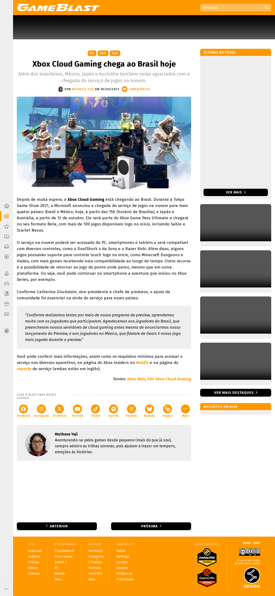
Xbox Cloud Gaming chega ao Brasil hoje (104, 64)
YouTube (77, 410)
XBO (103, 53)
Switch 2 (60, 562)
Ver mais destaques (234, 392)
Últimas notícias (220, 52)
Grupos (167, 410)
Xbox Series (63, 557)
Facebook (23, 410)
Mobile (59, 574)
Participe (123, 557)
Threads (131, 410)
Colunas (34, 574)
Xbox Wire (136, 378)
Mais (185, 410)
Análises (34, 557)
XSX (115, 53)
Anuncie (122, 568)
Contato (122, 562)
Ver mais (236, 192)
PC (92, 53)
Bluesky (149, 410)
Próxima (149, 526)
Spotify (113, 410)
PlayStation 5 (64, 551)
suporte (24, 368)
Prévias (33, 562)
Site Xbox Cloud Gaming (169, 378)
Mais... (58, 579)
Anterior (59, 526)
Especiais (35, 551)
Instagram (41, 410)
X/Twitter (59, 410)
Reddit (142, 362)
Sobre (121, 551)
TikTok (95, 410)
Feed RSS (95, 574)
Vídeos (33, 568)
